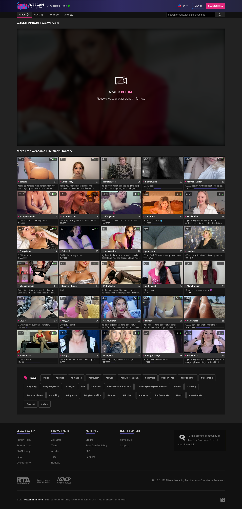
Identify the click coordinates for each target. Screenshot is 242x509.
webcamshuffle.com (33, 500)
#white (44, 404)
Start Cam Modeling (96, 445)
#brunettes (76, 378)
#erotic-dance (188, 378)
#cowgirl (110, 378)
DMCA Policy (23, 451)
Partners (90, 457)
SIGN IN (198, 6)
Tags (53, 457)
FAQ (88, 451)
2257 (19, 457)
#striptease (71, 395)
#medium (95, 386)
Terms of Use (24, 445)
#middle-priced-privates (119, 386)
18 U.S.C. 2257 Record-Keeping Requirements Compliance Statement (188, 480)
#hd (83, 386)
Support (124, 445)
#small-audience (35, 395)
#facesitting (207, 378)
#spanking (54, 395)
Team (54, 445)
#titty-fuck (128, 395)
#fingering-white (51, 386)
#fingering (31, 386)
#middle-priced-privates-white (152, 386)
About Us (56, 440)
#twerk (179, 395)
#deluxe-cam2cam (129, 378)
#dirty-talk (150, 378)
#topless (143, 395)
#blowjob (59, 378)
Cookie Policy (24, 462)
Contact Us (126, 440)
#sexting (191, 386)
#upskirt (31, 404)
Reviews (55, 462)
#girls (46, 378)
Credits (89, 440)
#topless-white (161, 395)
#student (111, 395)
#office (177, 386)
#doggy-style (167, 378)
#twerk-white (195, 395)
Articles (55, 451)
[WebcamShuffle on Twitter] (222, 499)
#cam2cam (93, 378)
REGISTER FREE (215, 6)
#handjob (70, 386)
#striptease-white (92, 395)
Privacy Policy (24, 440)
